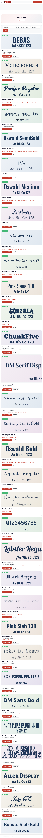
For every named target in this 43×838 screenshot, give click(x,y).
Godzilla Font (5, 321)
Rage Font (5, 761)
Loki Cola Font (6, 809)
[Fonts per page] (22, 27)
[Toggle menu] (2, 2)
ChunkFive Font (6, 346)
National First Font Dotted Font (10, 611)
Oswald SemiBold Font (8, 148)
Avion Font (5, 222)
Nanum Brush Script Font (8, 409)
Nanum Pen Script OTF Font (9, 271)
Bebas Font (5, 50)
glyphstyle (9, 511)
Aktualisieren (15, 276)
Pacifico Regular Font (7, 99)
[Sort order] (35, 27)
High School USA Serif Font (9, 687)
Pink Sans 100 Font (7, 296)
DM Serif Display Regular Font (10, 384)
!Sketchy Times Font (7, 661)
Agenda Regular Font (7, 484)
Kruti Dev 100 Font (7, 124)
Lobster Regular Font (7, 562)
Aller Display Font (6, 786)
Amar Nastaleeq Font (7, 533)
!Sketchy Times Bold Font (8, 434)
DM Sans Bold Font (7, 710)
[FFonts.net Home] (7, 2)
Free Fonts (3, 12)
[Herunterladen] (27, 2)
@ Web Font (15, 56)
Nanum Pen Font (6, 246)
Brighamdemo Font (7, 508)
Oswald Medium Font (7, 197)
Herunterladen (7, 56)
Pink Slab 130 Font (7, 636)
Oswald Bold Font (6, 459)
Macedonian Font (6, 75)
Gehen (5, 30)
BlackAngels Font (6, 587)
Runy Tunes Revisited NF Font (10, 735)
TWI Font (4, 173)
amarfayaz (9, 536)
